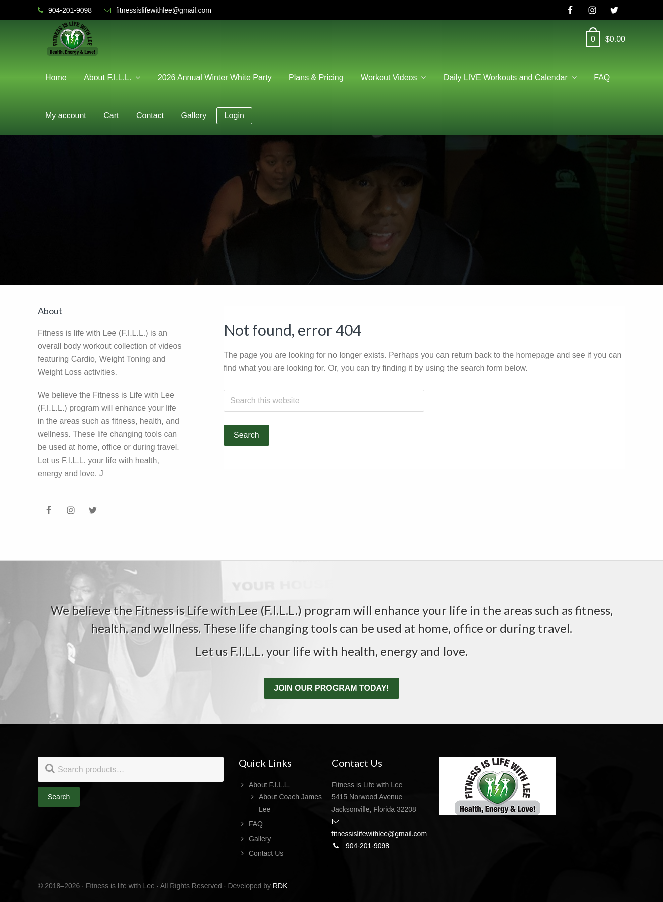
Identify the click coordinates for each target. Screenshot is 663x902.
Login (234, 115)
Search (59, 797)
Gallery (260, 839)
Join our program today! (331, 688)
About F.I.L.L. (269, 785)
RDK (280, 886)
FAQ (256, 824)
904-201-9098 (360, 846)
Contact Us (266, 853)
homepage (535, 355)
